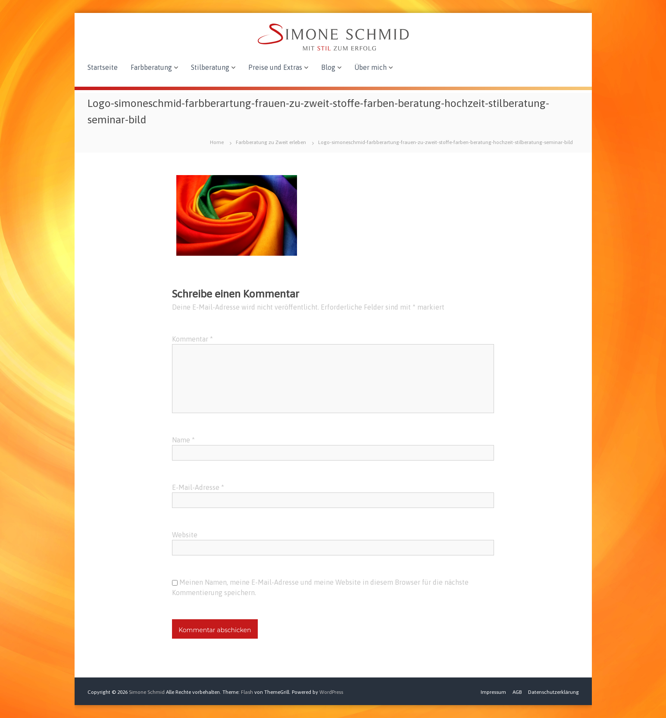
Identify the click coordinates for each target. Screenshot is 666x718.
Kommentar (192, 339)
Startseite (103, 67)
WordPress (331, 692)
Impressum (493, 692)
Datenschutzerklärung (553, 692)
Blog (328, 67)
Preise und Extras (275, 67)
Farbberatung (151, 67)
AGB (517, 692)
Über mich (370, 67)
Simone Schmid (147, 692)
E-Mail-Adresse (198, 487)
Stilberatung (210, 67)
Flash (247, 692)
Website (184, 535)
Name (183, 440)
